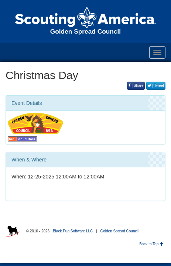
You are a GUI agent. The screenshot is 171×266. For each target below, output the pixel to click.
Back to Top (151, 244)
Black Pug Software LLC (73, 231)
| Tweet (156, 85)
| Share (136, 85)
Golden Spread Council (119, 231)
